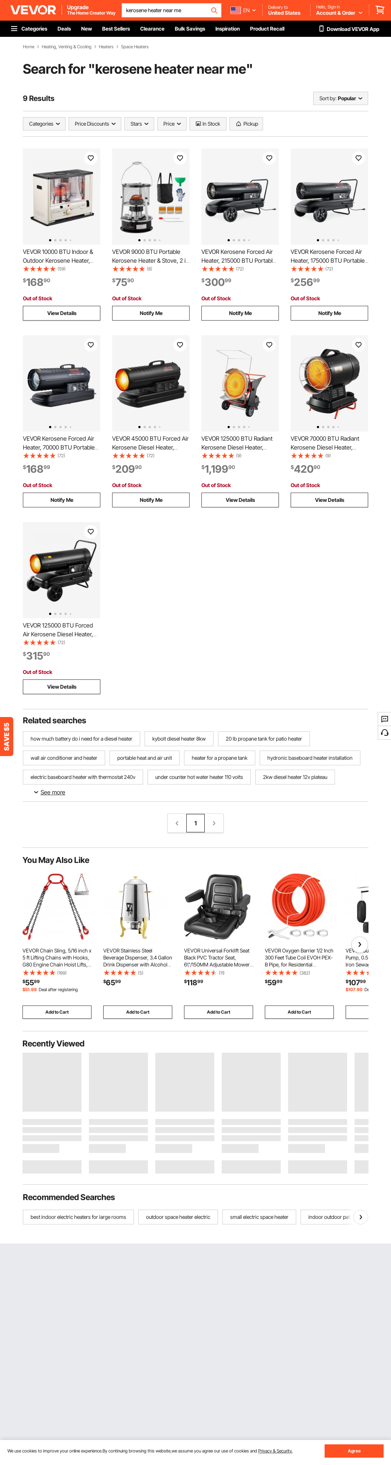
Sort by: (327, 98)
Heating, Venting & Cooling (66, 46)
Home (28, 46)
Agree (354, 1451)
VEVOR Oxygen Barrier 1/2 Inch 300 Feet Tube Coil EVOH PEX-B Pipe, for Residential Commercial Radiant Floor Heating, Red (299, 964)
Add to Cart (57, 1012)
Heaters (106, 46)
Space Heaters (135, 46)
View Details (61, 313)
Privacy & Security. (275, 1451)
